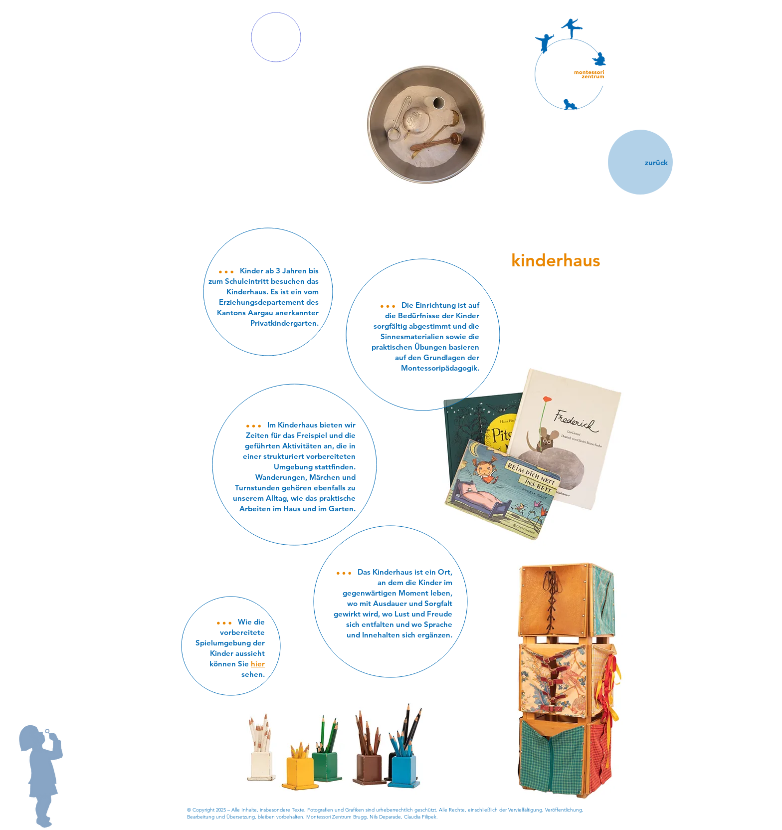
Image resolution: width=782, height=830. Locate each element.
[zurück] (640, 162)
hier (258, 663)
